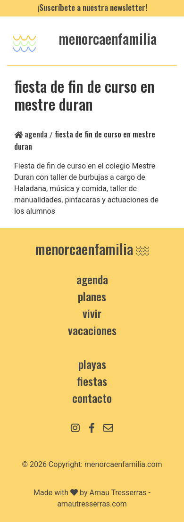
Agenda (31, 134)
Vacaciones (92, 329)
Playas (92, 363)
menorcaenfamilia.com (123, 464)
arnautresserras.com (92, 503)
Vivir (92, 313)
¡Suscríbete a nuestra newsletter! (92, 7)
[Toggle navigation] (24, 40)
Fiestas (92, 380)
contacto (92, 397)
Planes (92, 296)
